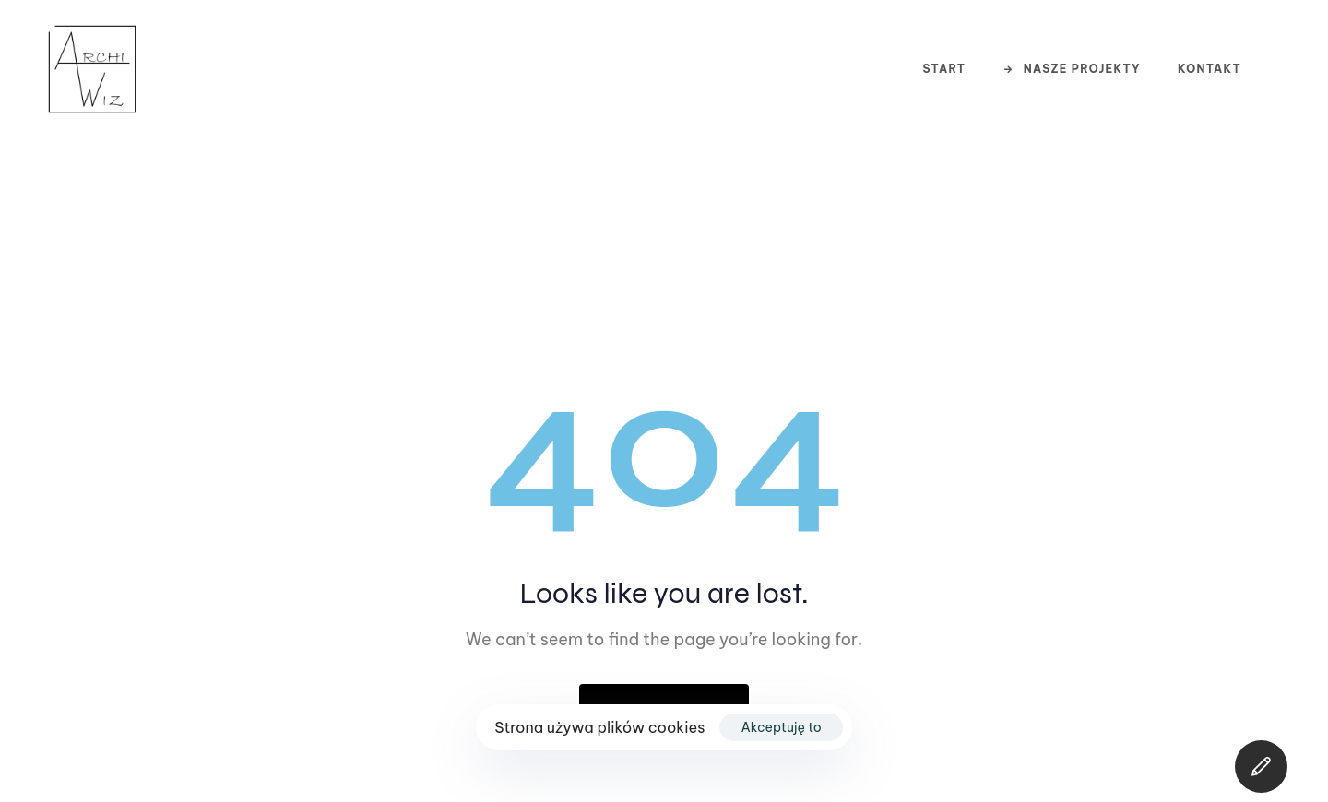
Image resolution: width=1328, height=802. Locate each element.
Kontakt (1209, 69)
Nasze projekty (1071, 69)
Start (944, 69)
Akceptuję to (781, 727)
